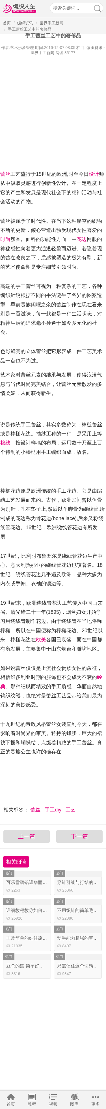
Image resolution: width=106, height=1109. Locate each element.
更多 (95, 1104)
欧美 (41, 639)
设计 (94, 174)
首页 (11, 1104)
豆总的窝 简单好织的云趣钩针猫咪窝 (43, 965)
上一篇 (26, 836)
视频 (53, 1104)
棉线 (5, 443)
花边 (82, 239)
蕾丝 (5, 174)
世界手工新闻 (51, 23)
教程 (32, 1104)
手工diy (54, 810)
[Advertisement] (53, 111)
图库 (74, 1104)
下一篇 (79, 836)
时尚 (5, 239)
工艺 (71, 810)
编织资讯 (25, 23)
